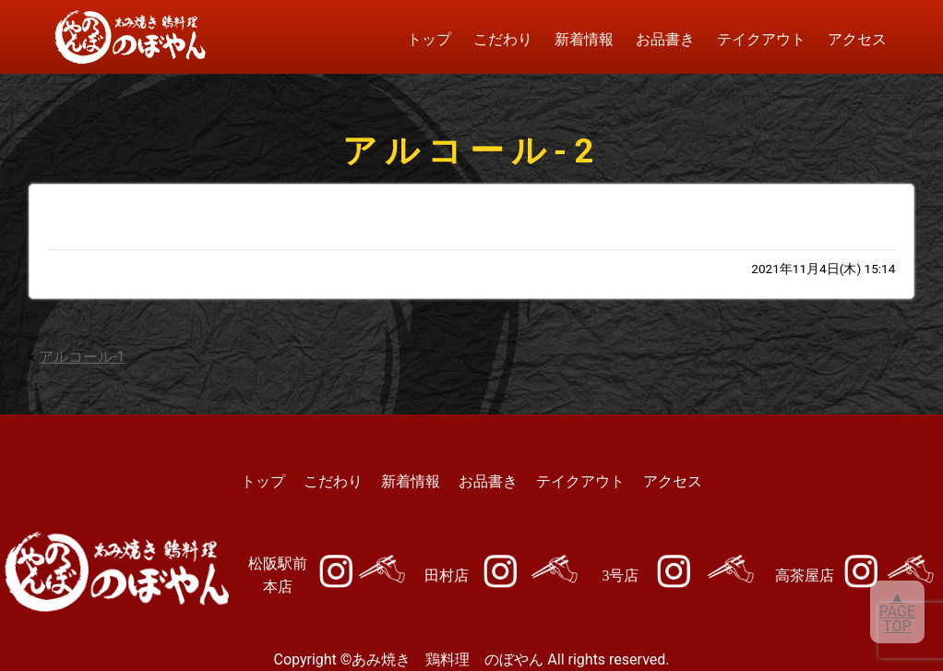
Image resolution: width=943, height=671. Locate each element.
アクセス (857, 39)
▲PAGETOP (897, 611)
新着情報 (584, 39)
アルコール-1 (82, 356)
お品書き (665, 39)
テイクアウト (761, 39)
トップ (429, 39)
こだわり (502, 39)
